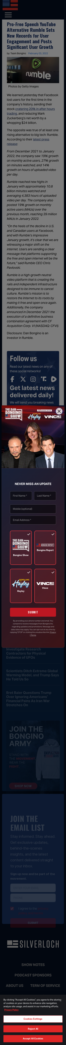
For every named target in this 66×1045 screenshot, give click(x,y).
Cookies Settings (33, 1018)
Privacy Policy (11, 1009)
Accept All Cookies (33, 1038)
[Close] (59, 411)
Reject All (33, 1028)
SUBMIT (33, 612)
